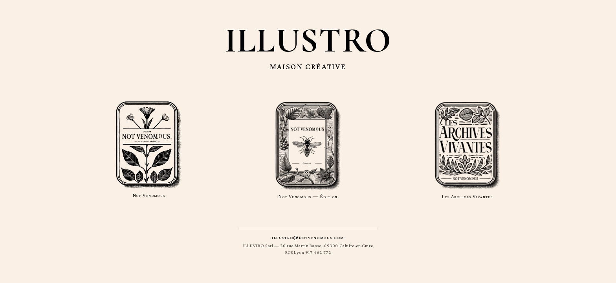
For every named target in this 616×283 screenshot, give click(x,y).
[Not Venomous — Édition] (308, 150)
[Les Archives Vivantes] (467, 150)
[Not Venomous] (149, 150)
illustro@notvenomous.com (308, 237)
